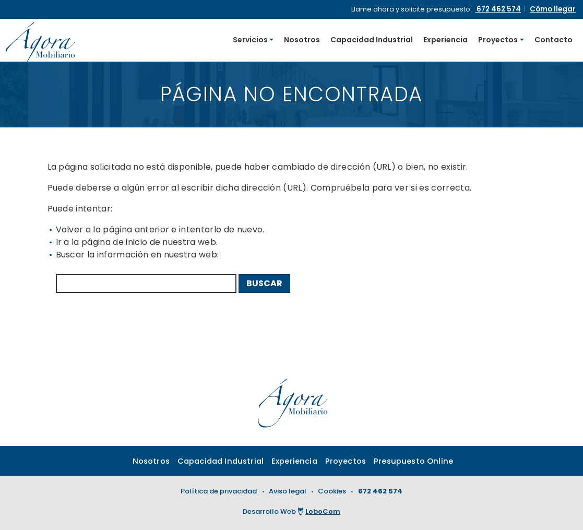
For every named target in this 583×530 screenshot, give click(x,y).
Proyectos (498, 41)
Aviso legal (287, 494)
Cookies (332, 494)
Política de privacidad (219, 494)
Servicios (250, 41)
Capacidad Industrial (371, 41)
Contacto (553, 41)
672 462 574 (380, 494)
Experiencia (445, 41)
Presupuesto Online (421, 463)
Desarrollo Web (291, 512)
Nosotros (302, 41)
